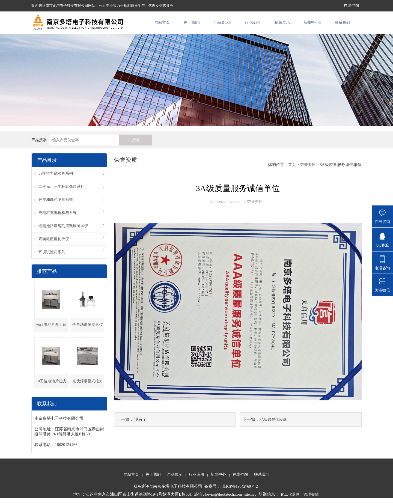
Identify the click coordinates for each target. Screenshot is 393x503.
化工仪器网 (290, 499)
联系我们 (342, 25)
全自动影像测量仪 (87, 329)
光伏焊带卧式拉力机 (87, 388)
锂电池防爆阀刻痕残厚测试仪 (63, 230)
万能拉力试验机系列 (55, 178)
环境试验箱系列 (51, 257)
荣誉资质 (307, 169)
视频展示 (282, 25)
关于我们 (192, 25)
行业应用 (252, 25)
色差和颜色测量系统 (55, 204)
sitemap (250, 499)
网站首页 (162, 25)
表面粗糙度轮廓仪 (53, 244)
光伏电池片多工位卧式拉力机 (51, 331)
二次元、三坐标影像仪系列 (61, 191)
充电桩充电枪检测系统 (57, 217)
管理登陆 (311, 499)
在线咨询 (351, 5)
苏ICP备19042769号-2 (240, 491)
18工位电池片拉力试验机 (51, 388)
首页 (292, 169)
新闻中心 (312, 25)
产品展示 (222, 25)
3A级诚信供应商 (273, 424)
